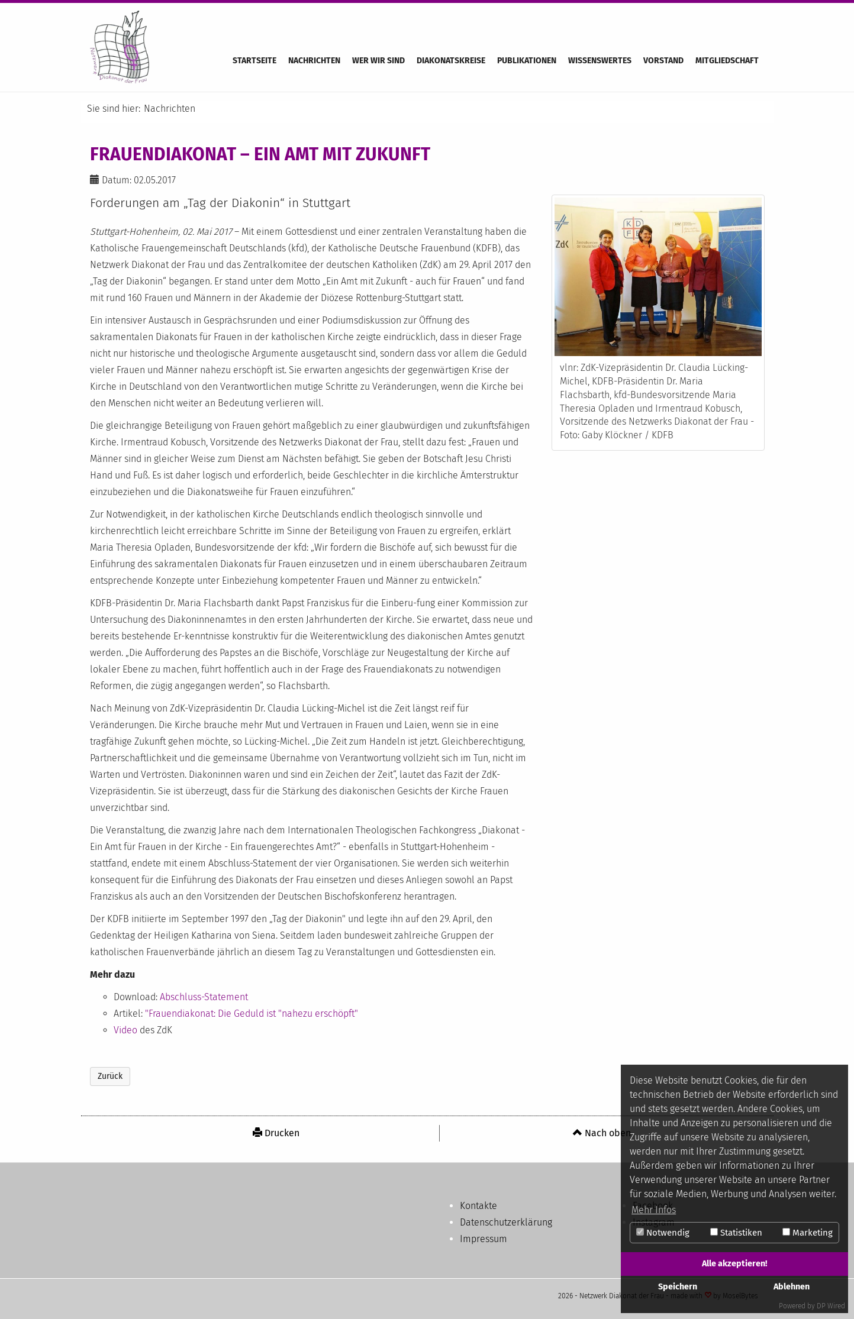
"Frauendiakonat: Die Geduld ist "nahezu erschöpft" (251, 1013)
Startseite (254, 61)
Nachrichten (314, 61)
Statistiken (736, 1232)
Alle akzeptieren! (734, 1264)
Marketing (807, 1232)
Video (125, 1030)
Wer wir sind (378, 61)
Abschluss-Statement (204, 997)
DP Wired (831, 1306)
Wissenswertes (599, 61)
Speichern (677, 1287)
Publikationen (526, 61)
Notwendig (662, 1232)
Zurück (110, 1076)
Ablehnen (792, 1287)
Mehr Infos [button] (653, 1209)
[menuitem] (276, 1133)
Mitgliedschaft (727, 61)
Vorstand (663, 61)
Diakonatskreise (451, 61)
